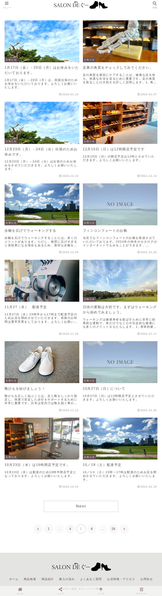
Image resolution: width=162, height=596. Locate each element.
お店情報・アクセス (121, 579)
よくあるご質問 (91, 579)
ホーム (14, 579)
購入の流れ (67, 579)
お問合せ (146, 579)
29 (113, 529)
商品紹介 (48, 579)
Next (81, 506)
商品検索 (30, 579)
